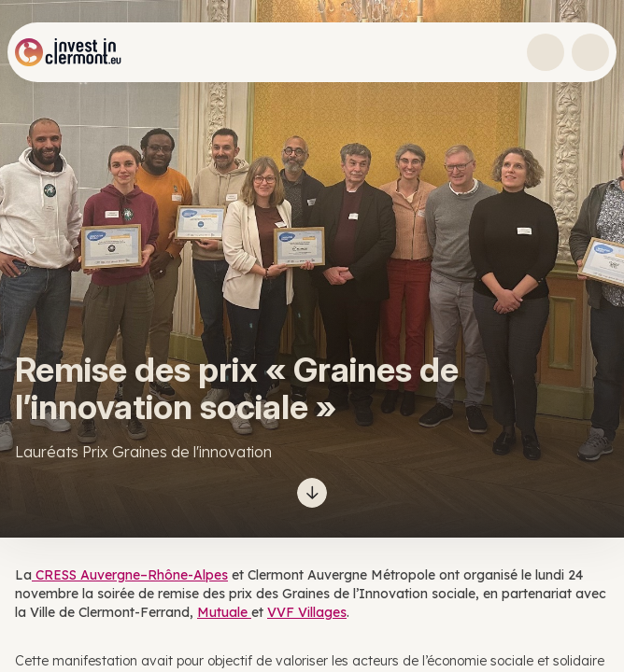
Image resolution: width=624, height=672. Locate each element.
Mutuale (224, 612)
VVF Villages (307, 612)
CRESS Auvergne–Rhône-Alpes (130, 575)
